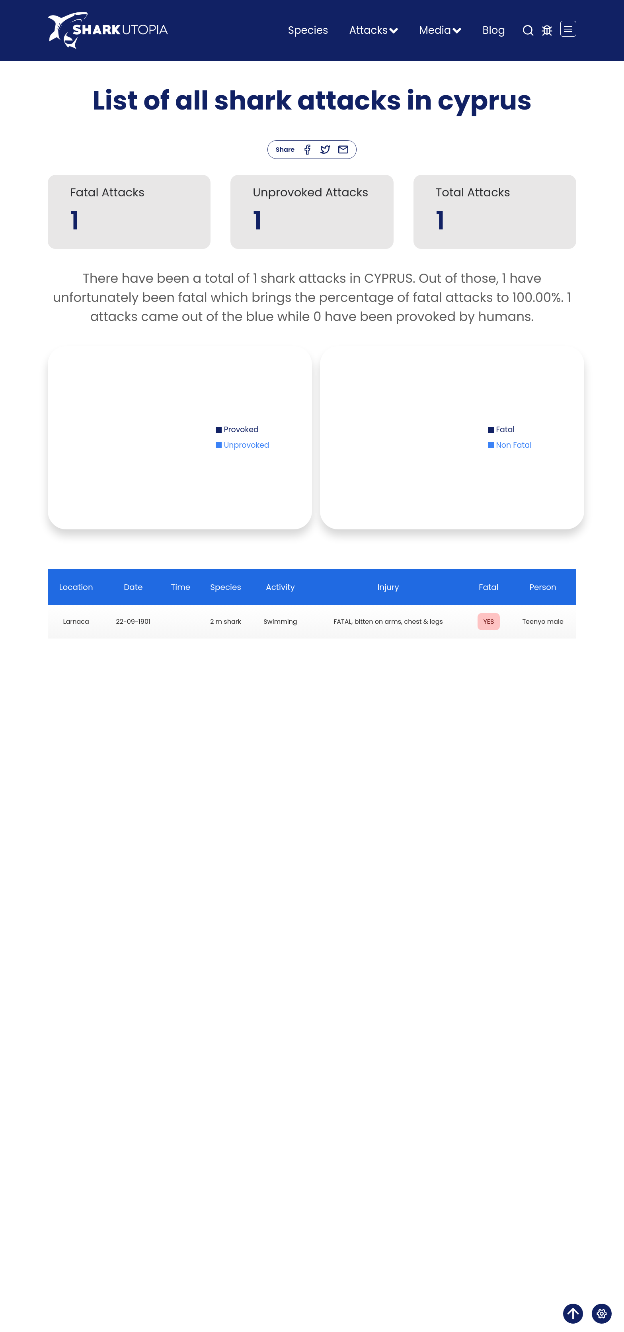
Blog (493, 30)
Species (308, 30)
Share (285, 149)
